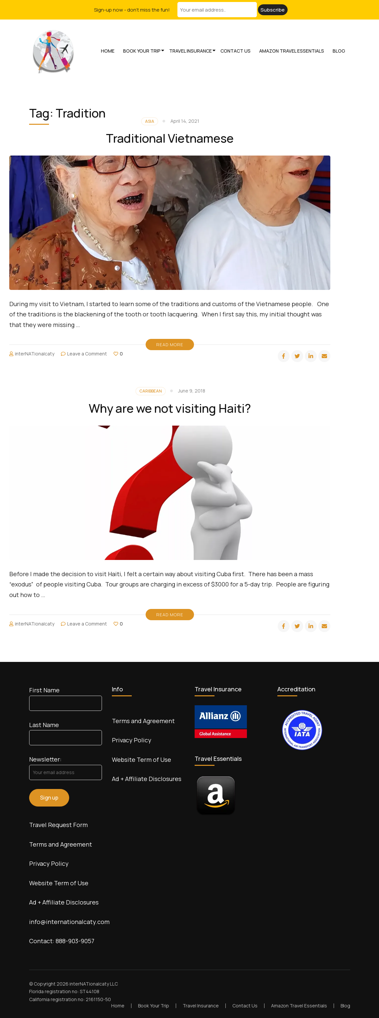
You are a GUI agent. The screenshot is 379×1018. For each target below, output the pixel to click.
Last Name (44, 725)
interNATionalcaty (34, 353)
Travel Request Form (58, 825)
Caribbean (150, 391)
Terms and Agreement (60, 844)
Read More (169, 344)
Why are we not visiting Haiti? (170, 408)
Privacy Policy (49, 863)
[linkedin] (311, 356)
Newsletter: (45, 759)
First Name (44, 690)
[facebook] (284, 356)
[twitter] (297, 356)
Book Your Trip (142, 51)
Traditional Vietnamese (170, 138)
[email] (324, 356)
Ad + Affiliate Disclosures (64, 902)
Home (108, 51)
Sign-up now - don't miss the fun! (132, 9)
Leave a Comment (87, 353)
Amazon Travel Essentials (291, 51)
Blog (339, 51)
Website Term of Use (58, 883)
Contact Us (235, 51)
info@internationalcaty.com (69, 922)
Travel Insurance (190, 51)
